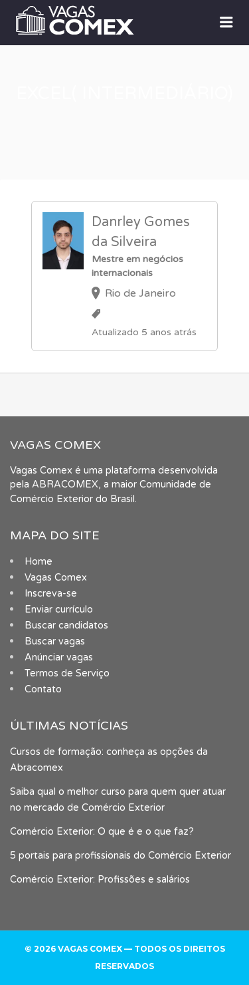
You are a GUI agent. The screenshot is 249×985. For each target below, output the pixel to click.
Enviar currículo (59, 609)
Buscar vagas (55, 641)
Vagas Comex (56, 577)
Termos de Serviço (67, 673)
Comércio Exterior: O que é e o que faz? (102, 831)
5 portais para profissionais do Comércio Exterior (120, 855)
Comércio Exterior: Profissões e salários (100, 879)
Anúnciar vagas (59, 657)
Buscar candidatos (66, 625)
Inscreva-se (51, 593)
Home (38, 561)
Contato (43, 689)
